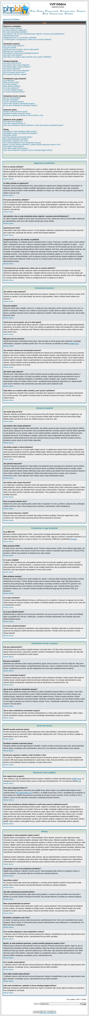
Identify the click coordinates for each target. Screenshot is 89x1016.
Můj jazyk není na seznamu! (13, 51)
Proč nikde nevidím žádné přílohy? (15, 148)
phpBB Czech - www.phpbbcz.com (48, 1012)
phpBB (40, 1011)
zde (79, 781)
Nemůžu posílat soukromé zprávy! (15, 112)
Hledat (40, 11)
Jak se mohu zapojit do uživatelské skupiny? (19, 104)
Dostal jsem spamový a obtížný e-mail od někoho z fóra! (23, 115)
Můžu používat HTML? (11, 82)
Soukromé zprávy (56, 14)
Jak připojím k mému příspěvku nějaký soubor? (20, 131)
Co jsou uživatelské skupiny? (13, 102)
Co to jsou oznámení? (11, 88)
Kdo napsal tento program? (13, 121)
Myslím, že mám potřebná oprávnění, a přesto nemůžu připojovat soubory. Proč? (32, 145)
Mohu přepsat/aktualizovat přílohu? (15, 139)
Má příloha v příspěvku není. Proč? (15, 141)
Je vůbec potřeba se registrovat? (15, 30)
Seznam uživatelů (52, 11)
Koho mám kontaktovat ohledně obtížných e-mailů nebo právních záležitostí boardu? (33, 125)
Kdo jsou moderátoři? (11, 100)
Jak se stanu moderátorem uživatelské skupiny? (20, 105)
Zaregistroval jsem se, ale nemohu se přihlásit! (19, 38)
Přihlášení (69, 14)
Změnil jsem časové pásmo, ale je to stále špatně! (21, 49)
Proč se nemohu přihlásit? (12, 28)
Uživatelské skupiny (67, 11)
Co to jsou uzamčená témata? (14, 92)
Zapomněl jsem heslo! (11, 36)
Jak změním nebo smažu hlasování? (16, 71)
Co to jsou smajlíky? (10, 84)
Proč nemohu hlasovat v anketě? (15, 74)
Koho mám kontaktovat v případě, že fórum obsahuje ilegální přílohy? (28, 150)
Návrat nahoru (8, 179)
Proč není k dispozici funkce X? (14, 123)
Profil (45, 14)
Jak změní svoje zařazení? (12, 55)
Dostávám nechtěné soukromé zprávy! (17, 113)
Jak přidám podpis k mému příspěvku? (17, 67)
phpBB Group (74, 344)
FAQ (32, 11)
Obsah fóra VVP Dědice (11, 19)
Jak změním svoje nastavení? (13, 46)
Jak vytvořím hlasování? (12, 69)
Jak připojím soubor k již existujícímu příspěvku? (20, 133)
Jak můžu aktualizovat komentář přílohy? (17, 137)
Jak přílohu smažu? (10, 135)
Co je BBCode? (8, 80)
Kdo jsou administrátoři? (12, 98)
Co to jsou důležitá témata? (13, 90)
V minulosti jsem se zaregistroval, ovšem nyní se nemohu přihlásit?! (27, 39)
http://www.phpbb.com (24, 793)
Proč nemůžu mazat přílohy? (13, 146)
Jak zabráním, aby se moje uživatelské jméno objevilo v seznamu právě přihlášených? (34, 34)
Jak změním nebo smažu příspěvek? (16, 65)
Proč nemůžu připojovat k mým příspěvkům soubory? (22, 143)
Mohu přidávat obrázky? (11, 86)
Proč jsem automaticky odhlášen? (15, 32)
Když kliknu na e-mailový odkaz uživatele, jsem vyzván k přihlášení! (27, 57)
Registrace (81, 11)
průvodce (73, 539)
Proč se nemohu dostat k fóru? (14, 72)
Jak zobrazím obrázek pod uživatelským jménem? (21, 53)
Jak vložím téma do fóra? (12, 63)
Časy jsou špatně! (9, 48)
